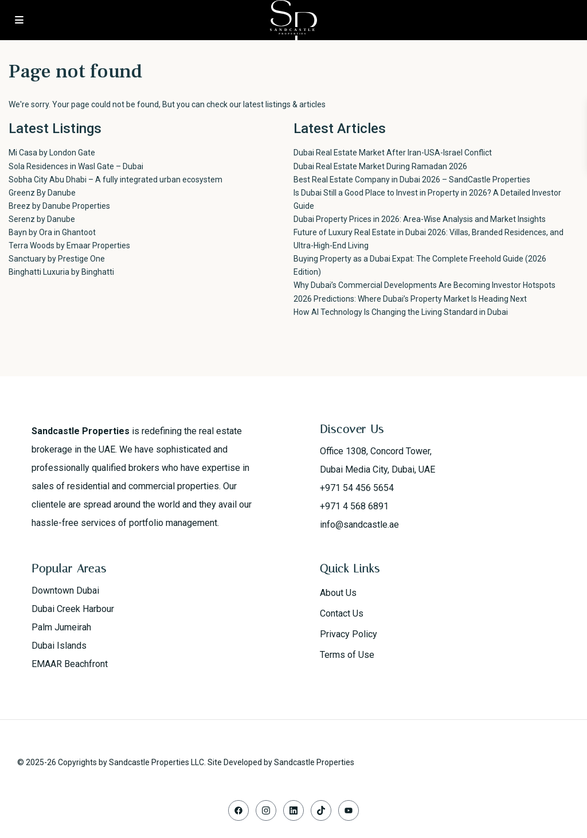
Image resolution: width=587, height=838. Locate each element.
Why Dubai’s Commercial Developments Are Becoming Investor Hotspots (424, 285)
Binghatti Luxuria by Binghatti (61, 271)
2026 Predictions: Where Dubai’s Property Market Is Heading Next (410, 298)
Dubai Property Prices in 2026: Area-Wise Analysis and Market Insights (420, 219)
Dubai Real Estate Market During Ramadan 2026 (380, 166)
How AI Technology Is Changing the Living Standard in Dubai (401, 312)
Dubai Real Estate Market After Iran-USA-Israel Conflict (393, 152)
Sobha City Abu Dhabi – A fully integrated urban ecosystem (115, 179)
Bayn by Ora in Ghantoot (52, 232)
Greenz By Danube (42, 192)
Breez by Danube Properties (59, 206)
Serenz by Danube (42, 219)
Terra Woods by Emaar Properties (69, 245)
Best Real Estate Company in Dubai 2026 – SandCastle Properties (412, 179)
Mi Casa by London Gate (52, 152)
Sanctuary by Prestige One (57, 258)
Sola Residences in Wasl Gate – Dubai (76, 166)
